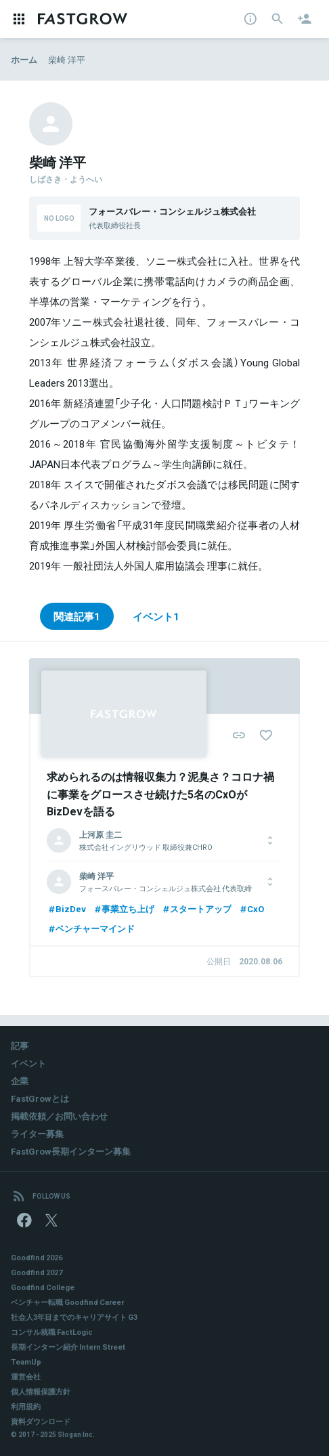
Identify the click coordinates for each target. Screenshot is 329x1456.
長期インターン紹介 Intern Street (68, 1346)
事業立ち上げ (123, 908)
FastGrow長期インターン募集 (71, 1150)
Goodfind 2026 (36, 1257)
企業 (19, 1080)
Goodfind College (42, 1287)
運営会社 (26, 1376)
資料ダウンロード (40, 1421)
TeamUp (26, 1361)
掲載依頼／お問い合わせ (59, 1115)
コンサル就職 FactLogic (52, 1331)
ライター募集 (37, 1133)
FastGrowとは (40, 1098)
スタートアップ (196, 908)
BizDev (66, 908)
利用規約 (26, 1406)
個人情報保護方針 (40, 1391)
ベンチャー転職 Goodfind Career (67, 1302)
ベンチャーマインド (91, 928)
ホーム (24, 59)
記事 (19, 1045)
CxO (251, 908)
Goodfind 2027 (36, 1272)
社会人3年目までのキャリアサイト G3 (74, 1317)
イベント (28, 1062)
